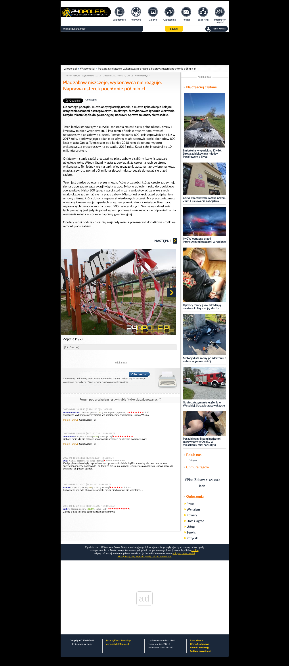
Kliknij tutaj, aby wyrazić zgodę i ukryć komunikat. (145, 556)
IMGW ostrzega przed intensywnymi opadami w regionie (204, 240)
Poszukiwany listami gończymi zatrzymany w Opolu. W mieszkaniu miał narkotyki (202, 442)
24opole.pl (70, 68)
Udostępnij (91, 99)
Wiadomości (87, 68)
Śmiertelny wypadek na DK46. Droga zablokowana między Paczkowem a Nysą (202, 153)
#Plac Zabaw (195, 480)
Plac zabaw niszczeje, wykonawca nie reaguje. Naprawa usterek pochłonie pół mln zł (147, 68)
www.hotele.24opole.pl (117, 644)
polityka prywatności (183, 553)
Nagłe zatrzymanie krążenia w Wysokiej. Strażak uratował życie (204, 404)
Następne (165, 241)
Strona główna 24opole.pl (118, 641)
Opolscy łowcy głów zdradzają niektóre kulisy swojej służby (202, 307)
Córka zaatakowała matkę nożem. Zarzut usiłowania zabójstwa (204, 200)
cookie (195, 550)
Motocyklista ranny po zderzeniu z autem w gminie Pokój (204, 360)
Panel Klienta (196, 641)
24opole (193, 460)
